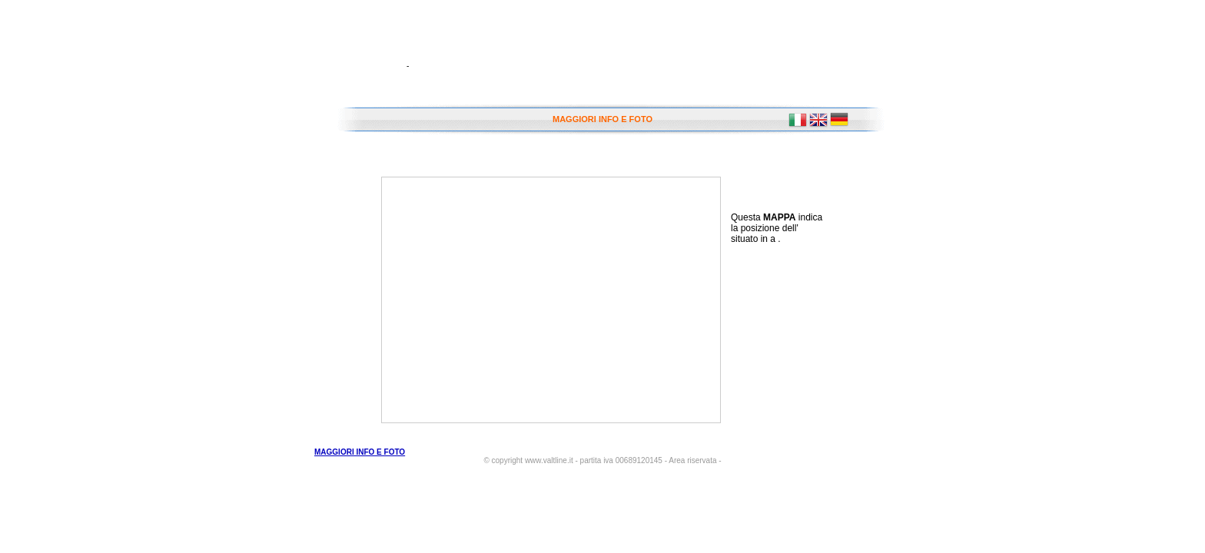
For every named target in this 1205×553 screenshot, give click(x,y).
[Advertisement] (792, 332)
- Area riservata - (693, 460)
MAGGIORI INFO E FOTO (602, 119)
